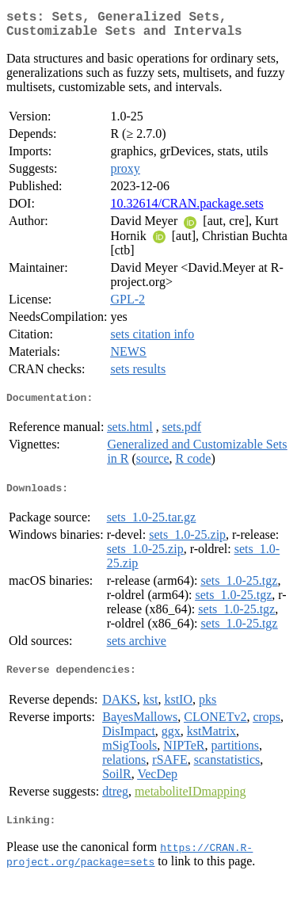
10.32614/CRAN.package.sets (186, 209)
